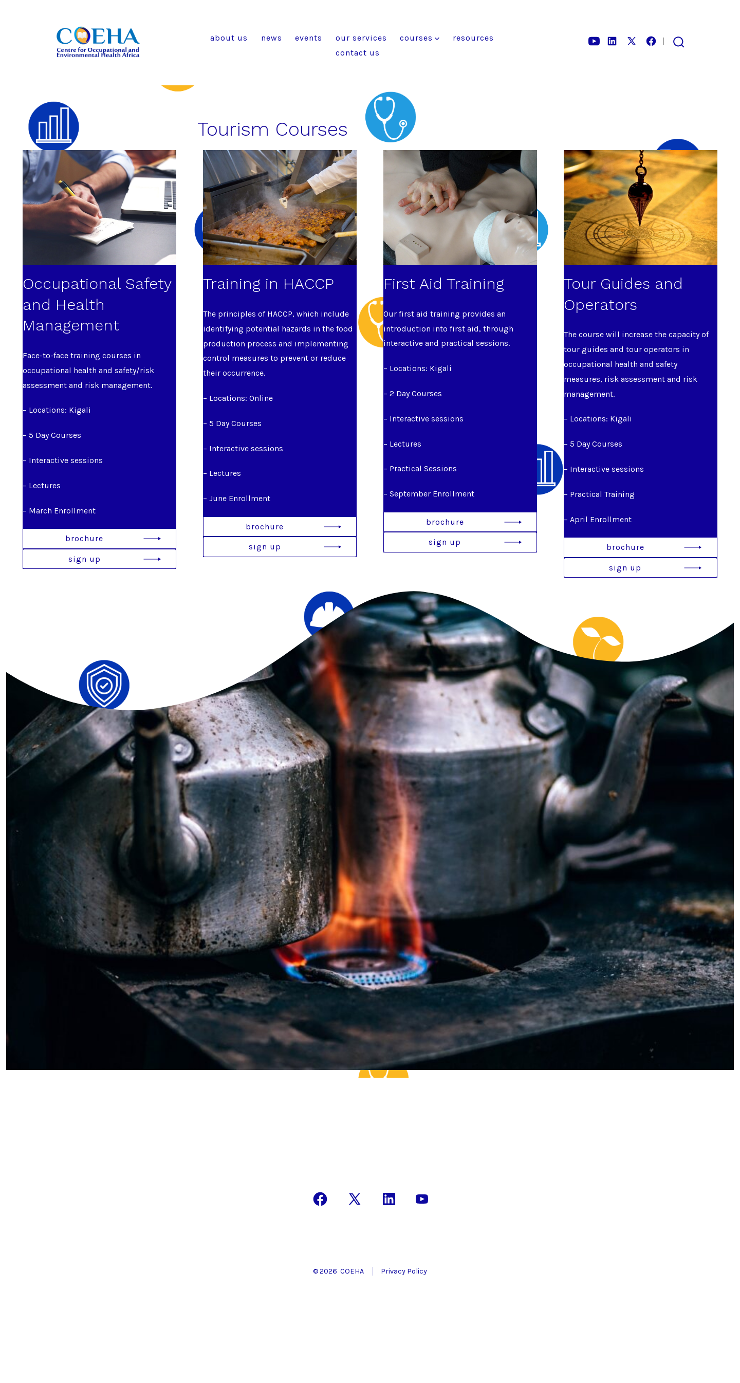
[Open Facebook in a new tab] (651, 41)
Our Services (361, 38)
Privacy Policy (404, 1271)
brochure (84, 538)
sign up (84, 559)
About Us (229, 38)
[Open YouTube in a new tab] (594, 41)
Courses (419, 38)
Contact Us (358, 53)
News (271, 38)
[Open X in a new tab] (631, 41)
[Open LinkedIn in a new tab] (612, 41)
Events (308, 38)
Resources (473, 38)
